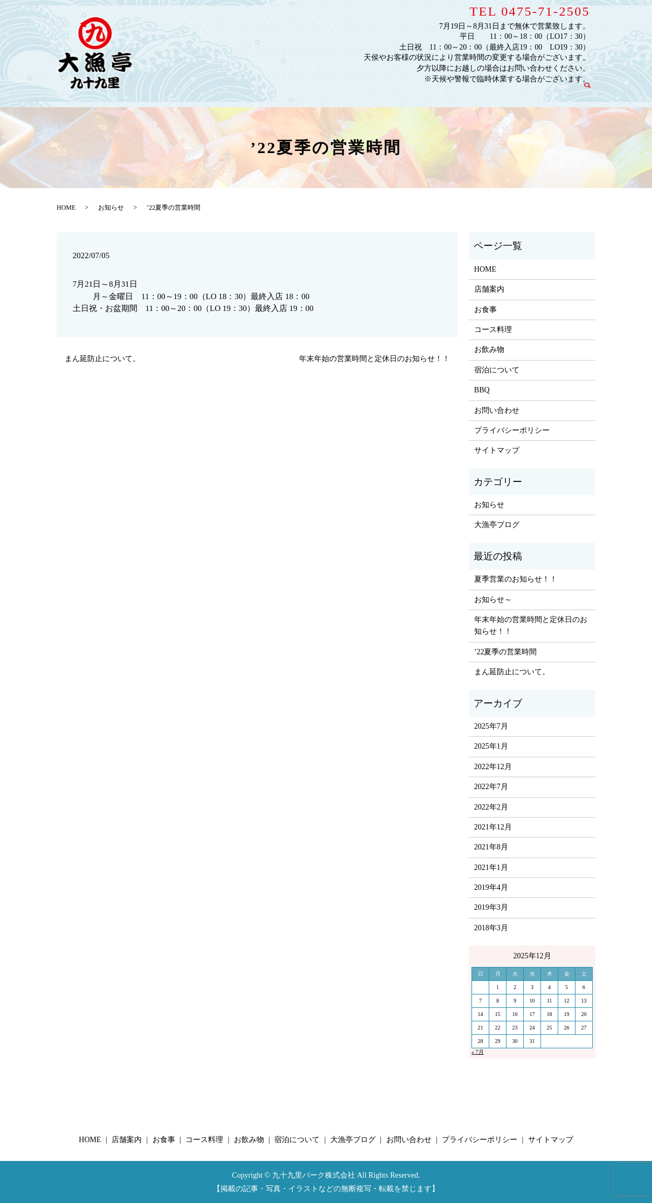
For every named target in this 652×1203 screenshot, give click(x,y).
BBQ (482, 390)
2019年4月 (491, 887)
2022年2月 (491, 807)
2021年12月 (493, 827)
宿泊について (443, 93)
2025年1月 (491, 746)
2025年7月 (491, 726)
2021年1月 (491, 867)
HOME (238, 93)
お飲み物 (397, 93)
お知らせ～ (493, 600)
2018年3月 (491, 928)
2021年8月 (491, 847)
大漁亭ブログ (498, 93)
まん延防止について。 (102, 359)
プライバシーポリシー (512, 430)
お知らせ (111, 207)
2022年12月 (493, 767)
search (592, 92)
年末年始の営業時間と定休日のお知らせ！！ (374, 359)
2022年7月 (491, 787)
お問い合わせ (552, 93)
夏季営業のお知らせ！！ (515, 579)
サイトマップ (496, 450)
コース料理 (352, 93)
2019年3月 (491, 907)
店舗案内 (276, 93)
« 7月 (477, 1052)
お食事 (312, 93)
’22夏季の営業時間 (505, 652)
